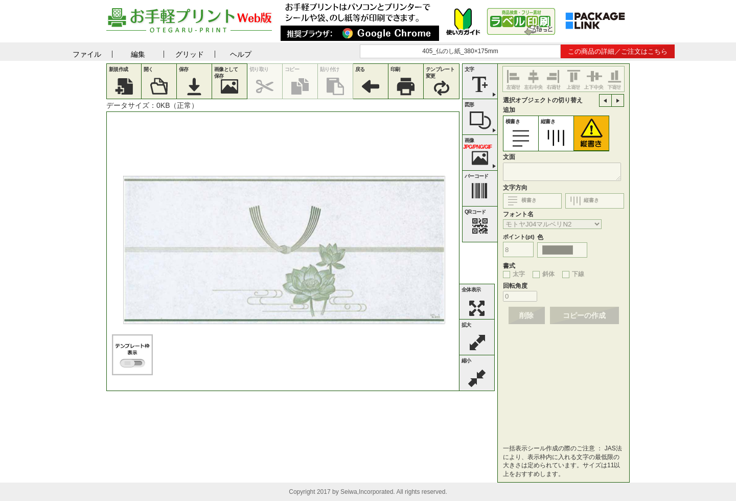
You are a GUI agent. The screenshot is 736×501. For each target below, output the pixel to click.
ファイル (87, 54)
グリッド (189, 54)
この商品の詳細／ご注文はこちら (618, 51)
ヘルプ (240, 54)
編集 (138, 54)
